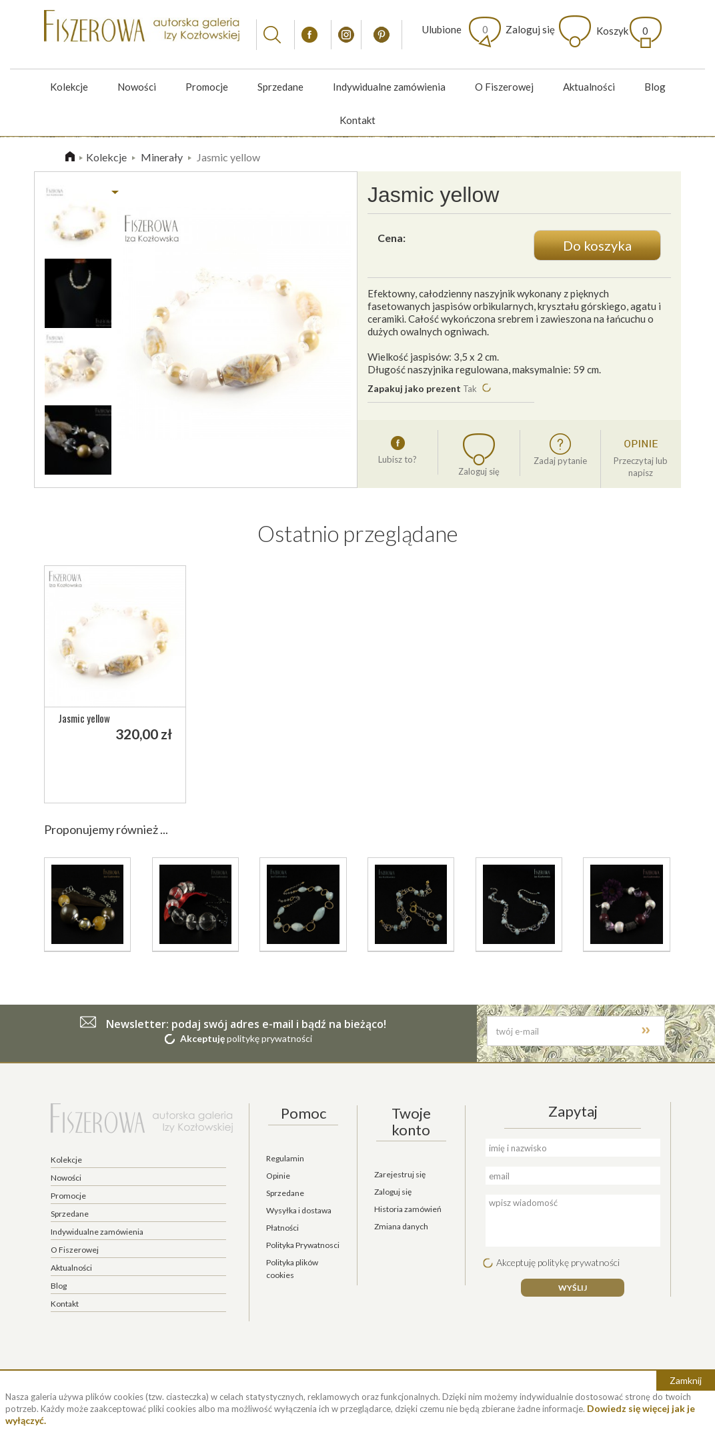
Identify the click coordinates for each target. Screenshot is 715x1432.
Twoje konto (411, 1121)
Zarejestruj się (400, 1174)
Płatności (282, 1228)
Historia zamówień (408, 1209)
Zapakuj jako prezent (415, 388)
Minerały (162, 157)
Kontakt (357, 120)
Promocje (206, 87)
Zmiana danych (401, 1226)
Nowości (136, 87)
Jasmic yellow (84, 718)
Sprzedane (280, 87)
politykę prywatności (269, 1038)
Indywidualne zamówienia (389, 87)
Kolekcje (69, 87)
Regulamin (285, 1158)
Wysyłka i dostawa (298, 1210)
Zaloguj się (530, 29)
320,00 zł (143, 733)
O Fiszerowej (504, 87)
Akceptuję (202, 1038)
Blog (655, 87)
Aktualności (589, 87)
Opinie (278, 1176)
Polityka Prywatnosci (302, 1245)
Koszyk (622, 31)
